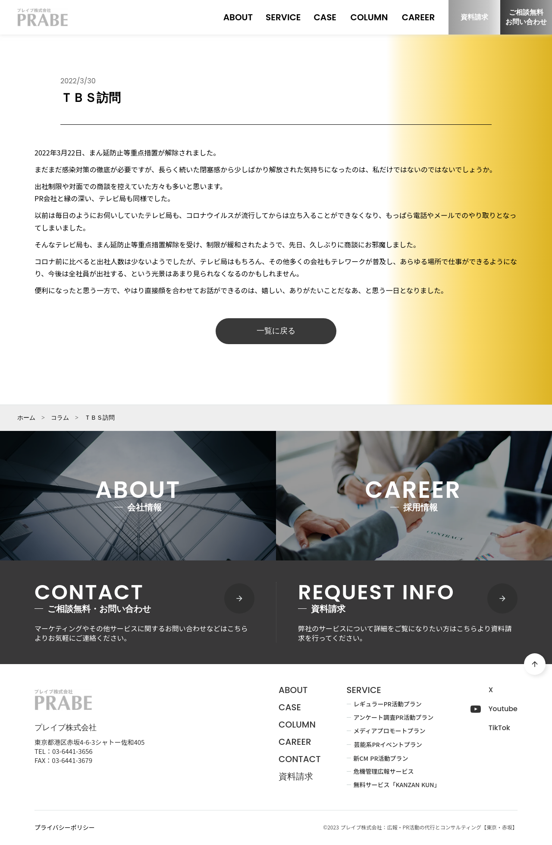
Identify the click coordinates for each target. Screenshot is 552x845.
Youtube (503, 709)
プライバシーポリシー (64, 827)
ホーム (26, 418)
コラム (60, 418)
